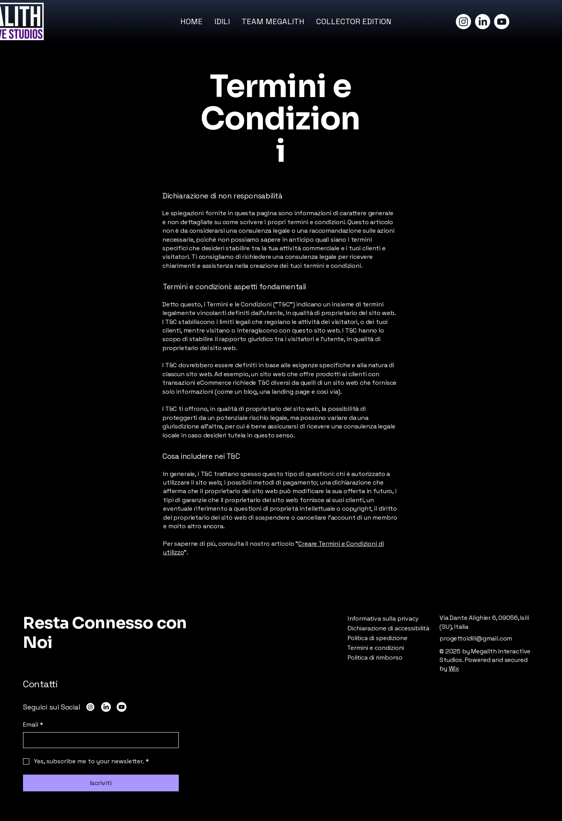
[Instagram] (463, 21)
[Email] (98, 740)
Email (33, 724)
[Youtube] (501, 21)
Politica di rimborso (374, 657)
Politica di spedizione (377, 638)
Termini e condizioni (375, 647)
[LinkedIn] (482, 21)
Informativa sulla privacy (383, 618)
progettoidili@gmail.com (475, 638)
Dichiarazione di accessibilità (388, 628)
